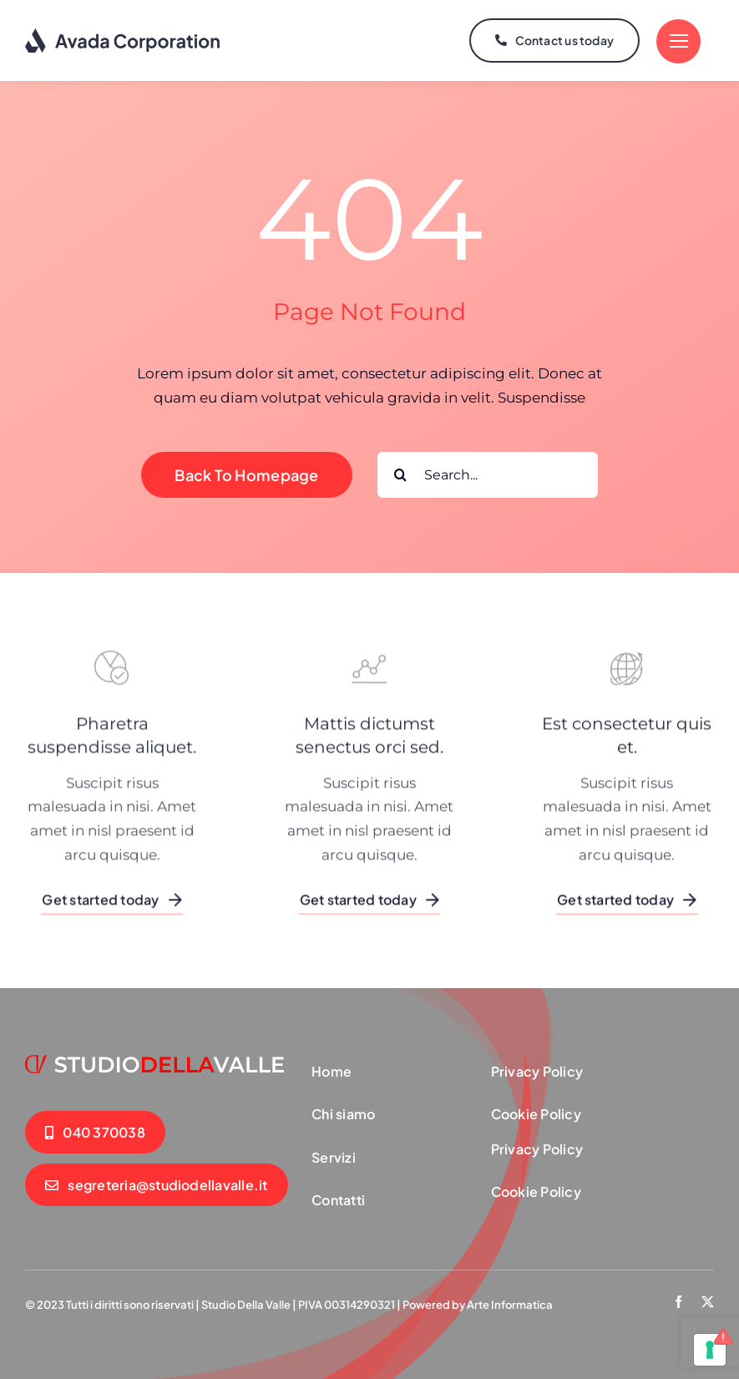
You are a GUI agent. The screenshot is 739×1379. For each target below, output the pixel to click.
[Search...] (487, 472)
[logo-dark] (123, 33)
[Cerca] (400, 472)
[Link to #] (678, 40)
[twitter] (707, 1300)
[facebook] (678, 1300)
